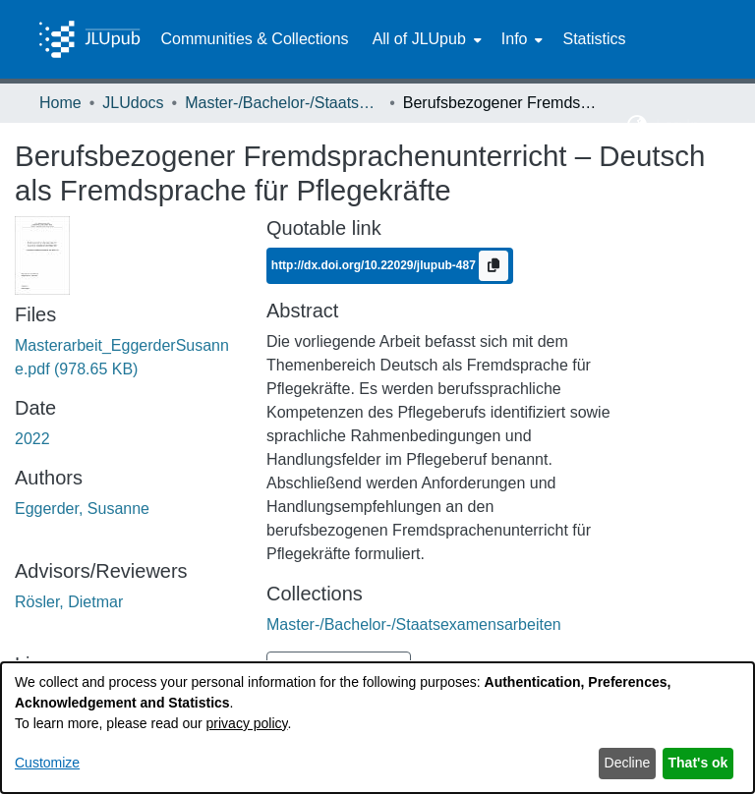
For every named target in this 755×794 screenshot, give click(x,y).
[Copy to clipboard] (493, 266)
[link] (413, 624)
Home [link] (60, 102)
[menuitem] (425, 39)
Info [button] (514, 38)
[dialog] (377, 727)
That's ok (698, 762)
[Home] (89, 39)
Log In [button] (680, 125)
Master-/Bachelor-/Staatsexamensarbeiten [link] (283, 102)
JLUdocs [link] (132, 102)
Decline (628, 762)
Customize (47, 762)
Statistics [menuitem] (593, 38)
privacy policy (247, 723)
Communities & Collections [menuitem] (254, 38)
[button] (637, 125)
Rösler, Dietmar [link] (69, 602)
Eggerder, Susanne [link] (82, 508)
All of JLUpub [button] (419, 38)
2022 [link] (32, 438)
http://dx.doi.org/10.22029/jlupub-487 (375, 264)
